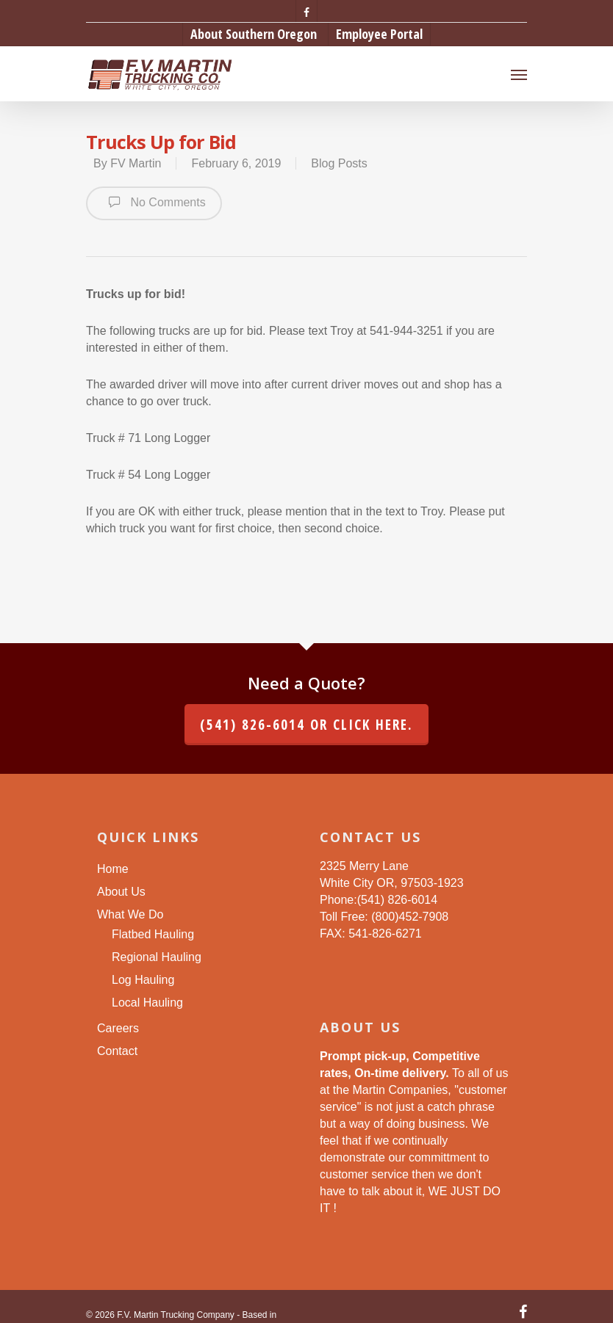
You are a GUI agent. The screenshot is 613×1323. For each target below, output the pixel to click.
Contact (117, 1051)
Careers (118, 1028)
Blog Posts (339, 163)
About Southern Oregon (253, 34)
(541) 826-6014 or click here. (306, 724)
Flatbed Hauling (153, 934)
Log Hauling (143, 980)
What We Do (130, 914)
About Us (121, 891)
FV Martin (135, 163)
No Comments (154, 202)
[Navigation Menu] (519, 74)
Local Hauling (147, 1002)
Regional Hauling (156, 957)
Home (113, 869)
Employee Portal (379, 34)
